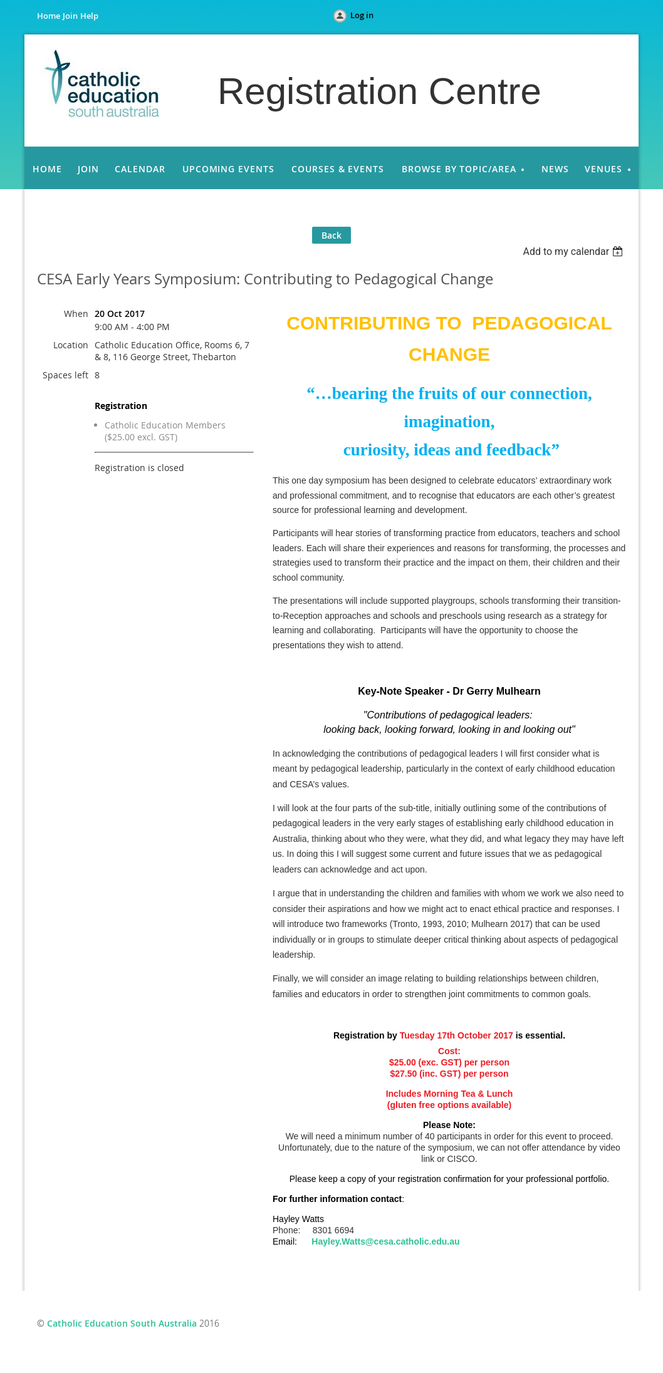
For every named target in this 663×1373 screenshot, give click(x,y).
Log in (361, 15)
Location (70, 345)
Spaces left (65, 375)
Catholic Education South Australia (122, 1323)
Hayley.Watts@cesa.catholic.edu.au (385, 1241)
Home (48, 15)
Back (331, 235)
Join (70, 15)
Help (89, 15)
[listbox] (574, 251)
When (76, 313)
